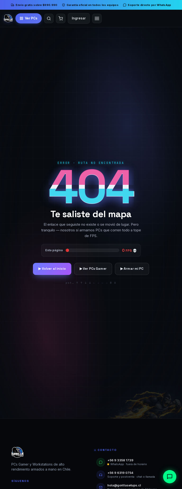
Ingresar (79, 18)
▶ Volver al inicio (52, 269)
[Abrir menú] (97, 18)
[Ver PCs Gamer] (28, 18)
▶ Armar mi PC (132, 269)
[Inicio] (8, 18)
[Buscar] (49, 18)
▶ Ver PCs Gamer (93, 269)
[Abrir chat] (169, 476)
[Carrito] (60, 18)
